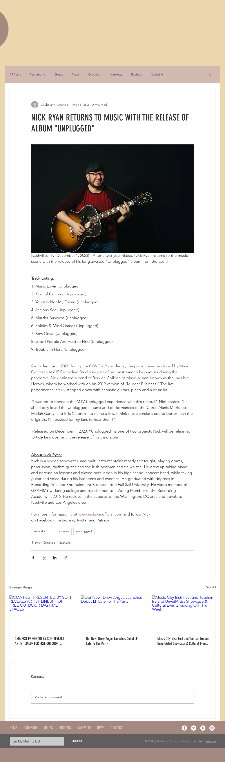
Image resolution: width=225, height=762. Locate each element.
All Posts (15, 74)
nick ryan (63, 531)
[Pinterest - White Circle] (202, 728)
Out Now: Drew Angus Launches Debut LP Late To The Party (112, 641)
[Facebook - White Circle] (184, 728)
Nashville (157, 74)
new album (41, 531)
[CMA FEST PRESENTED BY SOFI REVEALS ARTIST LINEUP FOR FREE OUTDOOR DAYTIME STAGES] (41, 613)
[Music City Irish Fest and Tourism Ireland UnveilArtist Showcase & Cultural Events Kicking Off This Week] (184, 613)
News (76, 74)
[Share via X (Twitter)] (44, 558)
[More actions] (191, 104)
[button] (210, 74)
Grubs (58, 74)
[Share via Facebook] (33, 558)
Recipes (136, 74)
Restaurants (38, 74)
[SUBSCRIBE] (77, 741)
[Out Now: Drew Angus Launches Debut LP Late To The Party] (112, 613)
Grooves (94, 74)
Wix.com (211, 741)
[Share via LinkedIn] (55, 558)
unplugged (84, 531)
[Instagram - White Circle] (212, 728)
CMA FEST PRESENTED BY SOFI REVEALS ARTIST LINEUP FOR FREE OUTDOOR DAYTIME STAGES (39, 641)
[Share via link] (66, 558)
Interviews (115, 74)
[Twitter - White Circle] (193, 728)
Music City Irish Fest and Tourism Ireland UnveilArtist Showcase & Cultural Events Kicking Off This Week (183, 641)
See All (211, 587)
